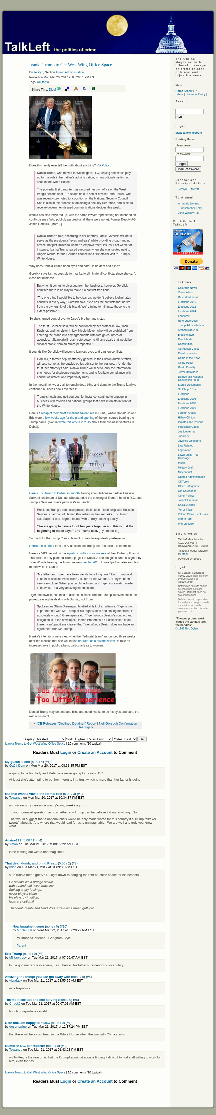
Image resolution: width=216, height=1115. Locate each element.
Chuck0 (14, 1003)
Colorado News (187, 287)
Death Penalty (186, 367)
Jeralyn (38, 72)
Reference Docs (188, 320)
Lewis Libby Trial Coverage (188, 456)
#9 (64, 1046)
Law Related (185, 445)
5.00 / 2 (64, 863)
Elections (183, 393)
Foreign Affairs (187, 412)
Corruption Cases (189, 348)
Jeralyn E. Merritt (188, 188)
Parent (21, 945)
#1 (47, 762)
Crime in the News (189, 357)
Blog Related (186, 334)
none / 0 (52, 926)
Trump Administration (70, 72)
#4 (39, 840)
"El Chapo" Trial (187, 389)
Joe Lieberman (187, 431)
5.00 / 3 (69, 794)
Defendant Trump (188, 297)
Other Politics (186, 495)
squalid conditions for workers (87, 553)
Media (182, 462)
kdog (12, 867)
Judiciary (183, 435)
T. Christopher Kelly (190, 207)
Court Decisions (188, 353)
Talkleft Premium (188, 500)
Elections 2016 (187, 301)
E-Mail (179, 94)
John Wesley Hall (188, 212)
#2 (80, 794)
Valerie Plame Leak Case (193, 514)
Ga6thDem (17, 765)
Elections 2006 (187, 398)
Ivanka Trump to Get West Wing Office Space (35, 743)
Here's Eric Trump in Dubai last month (54, 493)
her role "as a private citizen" (97, 641)
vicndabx (15, 980)
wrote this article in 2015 (74, 422)
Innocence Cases (188, 426)
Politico (107, 165)
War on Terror (186, 523)
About (188, 90)
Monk (185, 553)
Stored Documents (189, 384)
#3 (40, 954)
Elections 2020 (187, 407)
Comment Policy (196, 94)
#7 (68, 1023)
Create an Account (95, 752)
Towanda (15, 797)
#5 (88, 977)
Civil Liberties (186, 339)
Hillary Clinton (186, 417)
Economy (184, 315)
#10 (63, 926)
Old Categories (187, 490)
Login (65, 752)
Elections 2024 (187, 311)
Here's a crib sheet (41, 546)
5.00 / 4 (37, 762)
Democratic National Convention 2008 (190, 378)
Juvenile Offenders (189, 440)
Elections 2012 (187, 306)
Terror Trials (185, 509)
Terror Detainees (188, 371)
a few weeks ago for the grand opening (68, 417)
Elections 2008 (187, 403)
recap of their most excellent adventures (68, 413)
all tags (43, 82)
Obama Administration (191, 476)
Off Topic (183, 481)
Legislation (184, 450)
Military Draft (186, 467)
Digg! (52, 89)
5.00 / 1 (29, 840)
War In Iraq (185, 518)
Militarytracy (17, 957)
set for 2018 (91, 562)
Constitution (185, 343)
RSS (197, 90)
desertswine (17, 1026)
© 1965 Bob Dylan (187, 628)
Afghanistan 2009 (189, 329)
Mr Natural (24, 930)
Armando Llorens (188, 203)
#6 (76, 1000)
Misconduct (185, 472)
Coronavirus (185, 292)
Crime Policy (186, 362)
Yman (13, 844)
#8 (74, 863)
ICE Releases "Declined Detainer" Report (67, 723)
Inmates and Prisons (190, 421)
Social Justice (186, 504)
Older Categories (188, 486)
